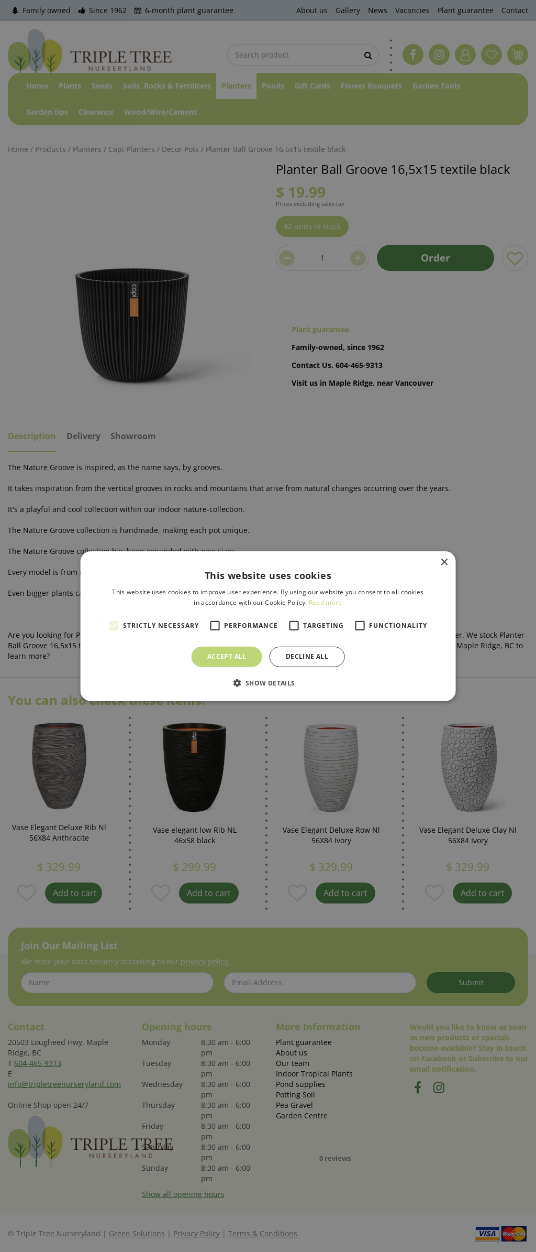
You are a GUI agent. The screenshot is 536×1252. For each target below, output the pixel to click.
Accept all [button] (227, 656)
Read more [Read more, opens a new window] (325, 602)
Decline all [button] (307, 656)
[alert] (268, 626)
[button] (268, 683)
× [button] (444, 562)
